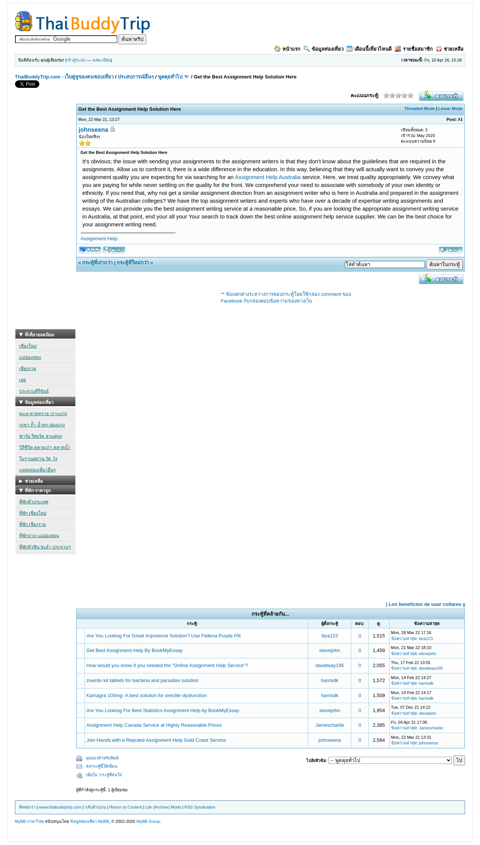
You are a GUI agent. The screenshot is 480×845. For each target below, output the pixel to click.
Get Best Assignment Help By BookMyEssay (134, 650)
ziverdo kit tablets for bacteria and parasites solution (142, 680)
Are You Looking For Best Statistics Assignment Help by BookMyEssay (162, 710)
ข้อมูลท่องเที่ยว (324, 49)
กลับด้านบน (95, 807)
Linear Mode (450, 108)
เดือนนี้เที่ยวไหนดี (369, 49)
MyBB (103, 821)
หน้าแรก (287, 49)
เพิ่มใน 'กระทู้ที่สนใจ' (104, 775)
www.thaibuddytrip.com (60, 807)
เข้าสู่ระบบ (76, 60)
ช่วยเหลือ (450, 49)
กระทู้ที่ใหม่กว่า (133, 262)
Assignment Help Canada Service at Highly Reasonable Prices (154, 725)
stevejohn (329, 650)
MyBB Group (148, 821)
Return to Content (126, 807)
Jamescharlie (329, 725)
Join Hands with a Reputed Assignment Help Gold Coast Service (156, 740)
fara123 (329, 636)
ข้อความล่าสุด (404, 638)
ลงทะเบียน (101, 60)
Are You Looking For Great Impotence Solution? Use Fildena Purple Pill (163, 636)
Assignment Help (99, 238)
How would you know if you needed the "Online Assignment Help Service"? (167, 665)
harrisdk (329, 680)
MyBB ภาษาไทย (29, 821)
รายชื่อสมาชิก (414, 49)
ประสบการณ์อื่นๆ (136, 77)
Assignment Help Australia (268, 177)
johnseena (93, 130)
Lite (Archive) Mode (163, 807)
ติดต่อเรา (27, 807)
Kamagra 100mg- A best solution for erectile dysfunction (146, 695)
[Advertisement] (45, 216)
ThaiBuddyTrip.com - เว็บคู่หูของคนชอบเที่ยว (64, 77)
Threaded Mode (419, 108)
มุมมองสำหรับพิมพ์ (102, 758)
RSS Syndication (200, 807)
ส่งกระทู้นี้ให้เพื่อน (101, 766)
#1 (460, 119)
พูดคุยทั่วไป (170, 77)
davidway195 (329, 665)
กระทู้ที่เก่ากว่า (97, 262)
